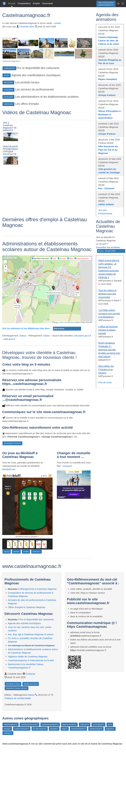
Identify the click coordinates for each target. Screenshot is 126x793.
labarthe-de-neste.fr (69, 770)
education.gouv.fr (82, 381)
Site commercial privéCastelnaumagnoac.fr (106, 4)
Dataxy (22, 381)
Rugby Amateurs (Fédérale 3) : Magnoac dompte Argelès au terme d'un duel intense (109, 350)
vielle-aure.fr (84, 770)
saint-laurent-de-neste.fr (29, 770)
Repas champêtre (107, 79)
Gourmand (47, 3)
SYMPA (26, 597)
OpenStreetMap (69, 367)
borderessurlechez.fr (78, 774)
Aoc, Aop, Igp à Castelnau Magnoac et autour (30, 679)
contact (57, 23)
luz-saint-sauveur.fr (39, 774)
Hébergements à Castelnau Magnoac (38, 634)
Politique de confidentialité (18, 743)
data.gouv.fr (9, 384)
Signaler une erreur (30, 729)
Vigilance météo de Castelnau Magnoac (28, 702)
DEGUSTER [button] (8, 82)
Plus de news (105, 382)
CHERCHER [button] (8, 104)
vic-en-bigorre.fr (98, 770)
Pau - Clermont (106, 188)
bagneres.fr (110, 774)
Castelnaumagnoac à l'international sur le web (31, 705)
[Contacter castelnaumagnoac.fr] (122, 3)
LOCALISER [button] (8, 97)
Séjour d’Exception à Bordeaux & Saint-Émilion (109, 114)
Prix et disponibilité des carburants (36, 665)
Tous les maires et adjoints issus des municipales (107, 293)
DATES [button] (6, 75)
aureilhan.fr (8, 778)
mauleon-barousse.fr (22, 774)
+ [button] (5, 312)
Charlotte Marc (26, 26)
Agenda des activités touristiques (24, 668)
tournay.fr (7, 774)
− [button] (5, 315)
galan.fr (64, 774)
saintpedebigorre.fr (10, 770)
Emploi (36, 3)
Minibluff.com (8, 514)
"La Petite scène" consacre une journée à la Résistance (109, 313)
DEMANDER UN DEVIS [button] (12, 489)
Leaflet (61, 367)
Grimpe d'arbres (107, 95)
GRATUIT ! (36, 597)
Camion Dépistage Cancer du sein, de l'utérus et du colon (108, 40)
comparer (67, 511)
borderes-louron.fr (96, 774)
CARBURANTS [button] (9, 68)
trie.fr (110, 770)
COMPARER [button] (8, 90)
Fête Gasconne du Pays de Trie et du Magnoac (108, 149)
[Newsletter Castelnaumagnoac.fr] (118, 3)
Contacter (30, 719)
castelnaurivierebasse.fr (50, 770)
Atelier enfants (106, 204)
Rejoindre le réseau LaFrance (16, 733)
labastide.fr (54, 774)
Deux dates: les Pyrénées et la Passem (106, 369)
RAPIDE (16, 597)
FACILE (6, 597)
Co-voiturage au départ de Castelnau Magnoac (31, 691)
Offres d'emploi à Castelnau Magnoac (26, 652)
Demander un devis (13, 729)
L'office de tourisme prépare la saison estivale (108, 329)
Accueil (11, 3)
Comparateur (24, 3)
